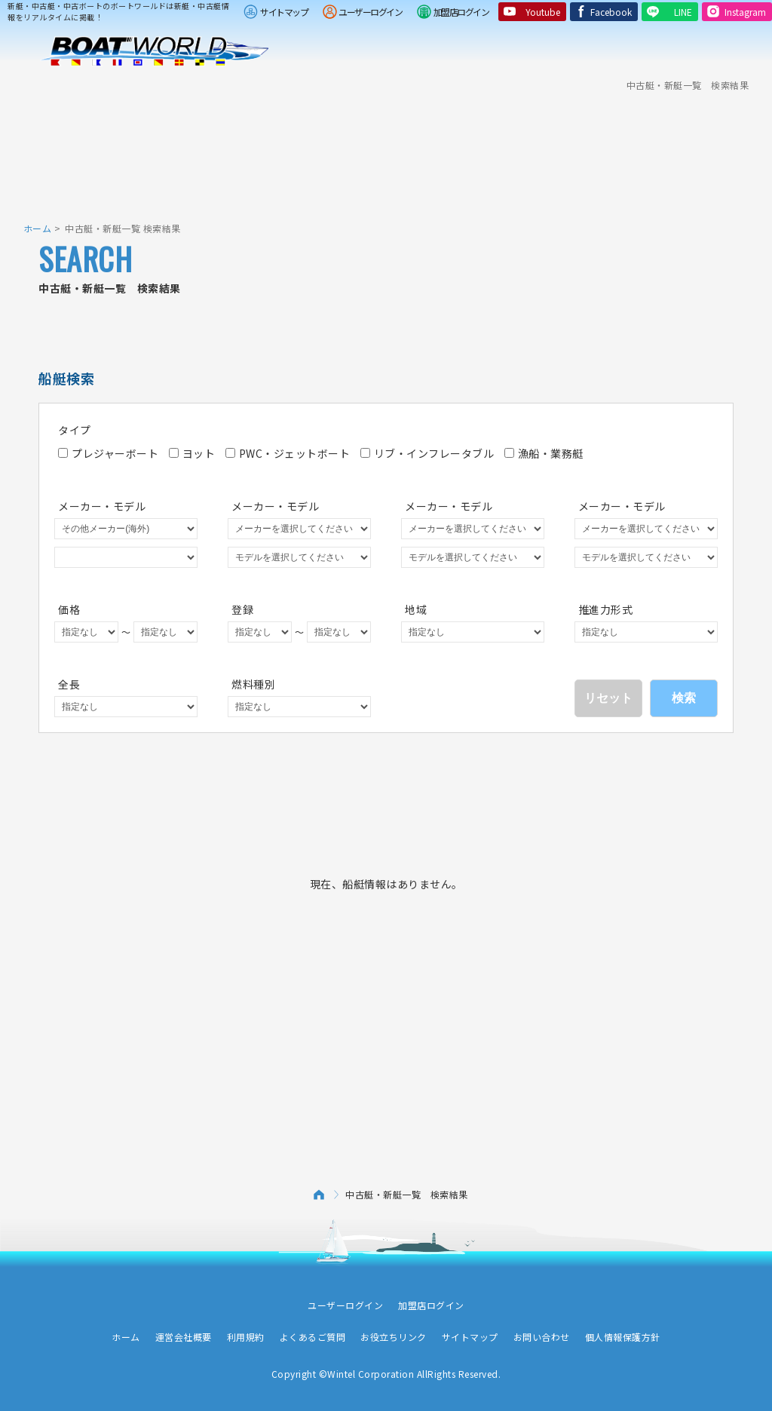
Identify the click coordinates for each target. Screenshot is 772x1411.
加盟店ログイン (461, 11)
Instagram (745, 11)
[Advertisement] (386, 147)
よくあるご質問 (313, 1336)
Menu (751, 51)
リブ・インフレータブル (427, 453)
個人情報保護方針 (622, 1336)
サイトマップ (284, 11)
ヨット (192, 453)
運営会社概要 (183, 1336)
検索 (684, 698)
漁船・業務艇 (544, 453)
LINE (683, 11)
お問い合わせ (541, 1336)
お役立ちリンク (393, 1336)
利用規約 (246, 1336)
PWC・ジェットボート (288, 453)
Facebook (611, 11)
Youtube (542, 11)
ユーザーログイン (370, 11)
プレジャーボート (108, 453)
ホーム (37, 228)
